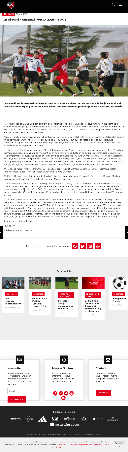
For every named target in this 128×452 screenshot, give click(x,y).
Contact (103, 389)
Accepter (119, 443)
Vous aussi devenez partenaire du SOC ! (82, 430)
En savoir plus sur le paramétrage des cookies (74, 445)
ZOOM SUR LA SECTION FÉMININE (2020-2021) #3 (47, 304)
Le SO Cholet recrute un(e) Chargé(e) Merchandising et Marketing (110, 309)
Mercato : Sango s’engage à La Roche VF (78, 306)
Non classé (9, 14)
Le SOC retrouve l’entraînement (14, 303)
